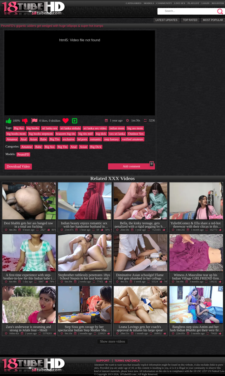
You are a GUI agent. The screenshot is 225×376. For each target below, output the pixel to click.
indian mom (117, 128)
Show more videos (112, 341)
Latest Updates (166, 20)
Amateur (12, 139)
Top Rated (190, 20)
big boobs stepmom (41, 133)
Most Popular (213, 20)
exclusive (68, 139)
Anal (24, 139)
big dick (101, 133)
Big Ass (19, 128)
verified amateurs (132, 139)
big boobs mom (16, 133)
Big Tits (55, 139)
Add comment (138, 165)
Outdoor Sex (136, 133)
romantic (95, 139)
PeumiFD (23, 154)
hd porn (82, 139)
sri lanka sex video (95, 128)
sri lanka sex (49, 128)
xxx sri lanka (117, 133)
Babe (43, 139)
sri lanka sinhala (70, 128)
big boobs (33, 128)
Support (103, 360)
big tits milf (86, 133)
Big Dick (95, 147)
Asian (33, 139)
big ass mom (135, 128)
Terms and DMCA (127, 360)
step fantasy (111, 139)
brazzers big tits (65, 133)
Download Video (18, 166)
